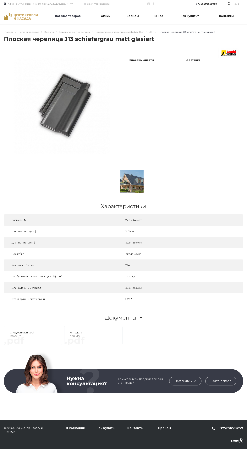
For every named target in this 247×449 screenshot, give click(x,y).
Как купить (105, 428)
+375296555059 (207, 3)
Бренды (164, 428)
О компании (75, 428)
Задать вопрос (221, 381)
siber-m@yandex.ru (98, 3)
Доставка (193, 60)
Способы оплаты (141, 60)
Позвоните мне (185, 381)
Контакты (135, 428)
